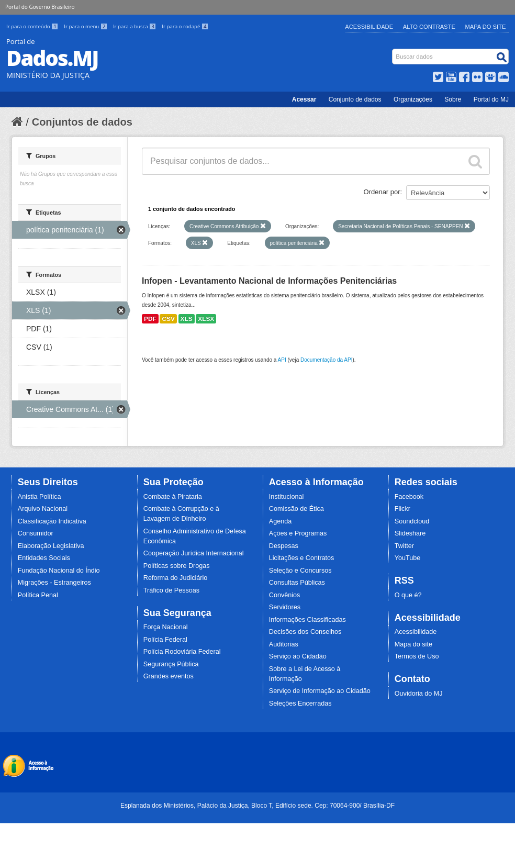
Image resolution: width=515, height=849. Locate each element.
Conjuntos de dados (82, 122)
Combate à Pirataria (172, 496)
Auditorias (283, 644)
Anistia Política (39, 496)
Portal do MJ (491, 99)
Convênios (284, 595)
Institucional (286, 496)
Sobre (452, 99)
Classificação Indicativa (52, 521)
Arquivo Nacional (43, 508)
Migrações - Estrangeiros (54, 582)
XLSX (206, 318)
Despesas (283, 546)
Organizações (413, 99)
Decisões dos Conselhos (305, 631)
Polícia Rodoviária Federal (182, 651)
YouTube (408, 558)
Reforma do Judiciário (175, 578)
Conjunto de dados (355, 99)
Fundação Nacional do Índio (59, 570)
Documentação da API (326, 360)
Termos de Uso (417, 656)
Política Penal (38, 595)
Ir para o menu (86, 26)
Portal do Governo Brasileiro (39, 6)
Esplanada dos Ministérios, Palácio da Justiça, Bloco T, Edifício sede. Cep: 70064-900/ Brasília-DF (257, 805)
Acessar (304, 99)
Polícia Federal (165, 639)
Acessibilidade (369, 27)
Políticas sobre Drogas (176, 565)
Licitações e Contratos (301, 558)
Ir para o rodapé (185, 26)
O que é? (408, 595)
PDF (150, 318)
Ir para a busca (135, 26)
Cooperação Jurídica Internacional (193, 553)
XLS (187, 318)
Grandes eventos (168, 676)
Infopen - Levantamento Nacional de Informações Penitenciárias (269, 280)
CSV (168, 318)
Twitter (404, 546)
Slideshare (410, 533)
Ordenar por (382, 192)
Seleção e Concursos (300, 570)
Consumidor (35, 533)
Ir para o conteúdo (33, 26)
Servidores (284, 607)
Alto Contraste (429, 27)
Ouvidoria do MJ (419, 693)
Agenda (280, 521)
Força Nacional (165, 627)
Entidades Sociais (44, 558)
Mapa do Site (485, 27)
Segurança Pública (171, 664)
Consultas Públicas (297, 582)
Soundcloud (412, 521)
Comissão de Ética (296, 508)
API (282, 360)
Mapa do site (413, 644)
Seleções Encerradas (300, 703)
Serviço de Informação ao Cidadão (320, 691)
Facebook (409, 496)
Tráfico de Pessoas (171, 590)
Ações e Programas (298, 533)
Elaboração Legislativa (51, 546)
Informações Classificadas (307, 619)
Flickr (402, 508)
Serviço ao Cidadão (298, 656)
